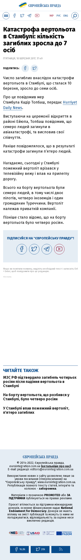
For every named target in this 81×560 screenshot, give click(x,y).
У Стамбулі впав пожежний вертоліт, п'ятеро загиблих (36, 410)
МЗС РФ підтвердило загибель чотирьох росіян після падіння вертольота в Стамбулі (39, 381)
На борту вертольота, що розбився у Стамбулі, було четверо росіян (36, 397)
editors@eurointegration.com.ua (51, 469)
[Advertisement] (40, 318)
